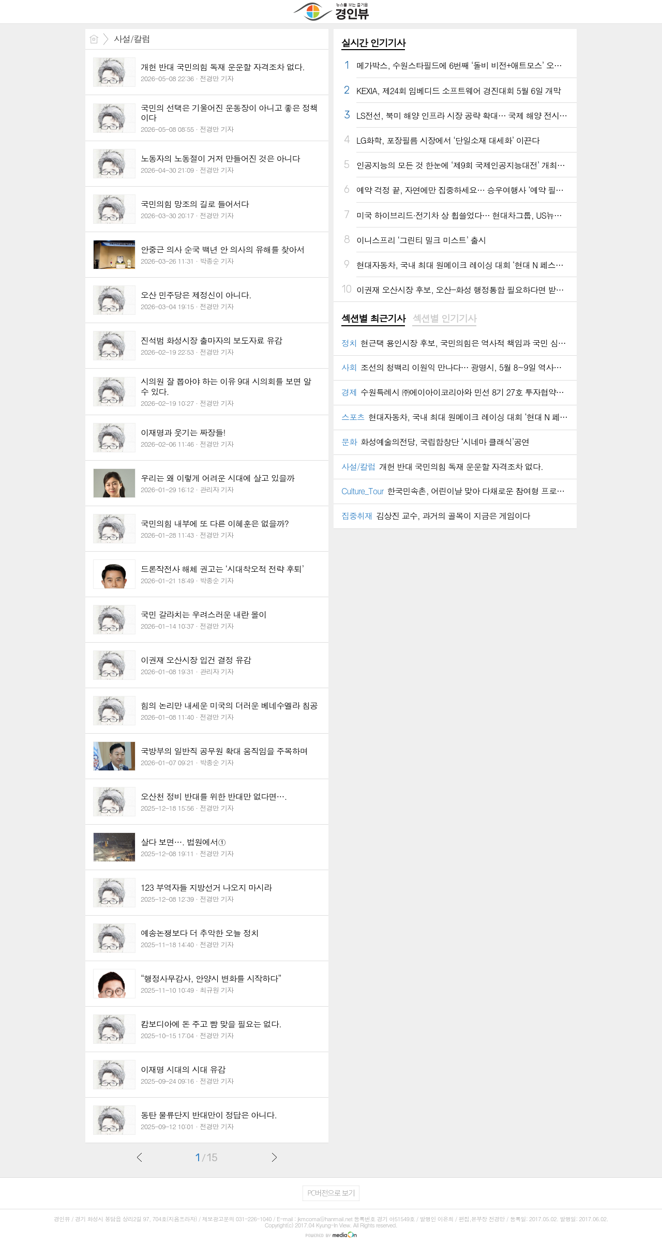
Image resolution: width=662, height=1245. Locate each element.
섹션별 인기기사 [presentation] (444, 318)
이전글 (139, 1157)
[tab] (373, 319)
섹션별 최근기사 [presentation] (373, 318)
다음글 (274, 1157)
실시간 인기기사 (373, 42)
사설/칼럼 (132, 39)
